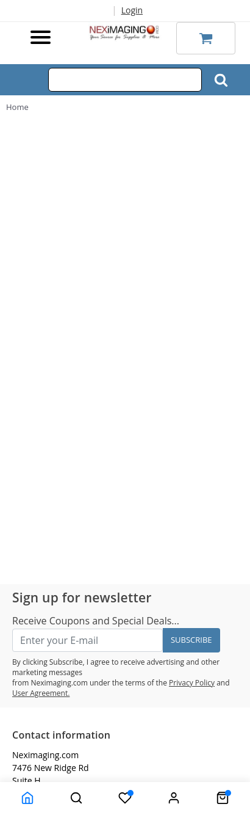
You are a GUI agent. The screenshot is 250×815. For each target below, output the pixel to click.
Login (132, 10)
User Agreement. (41, 693)
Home (17, 106)
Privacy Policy (192, 683)
